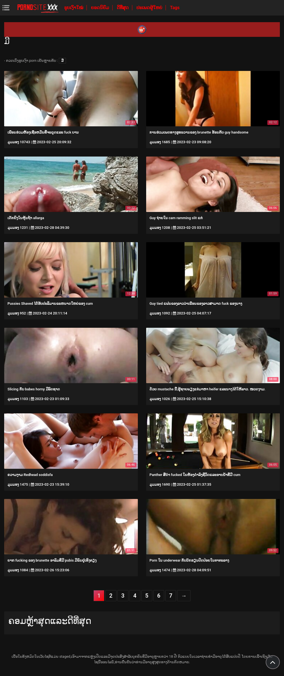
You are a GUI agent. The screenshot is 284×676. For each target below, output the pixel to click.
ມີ (62, 61)
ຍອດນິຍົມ (100, 7)
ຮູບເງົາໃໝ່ (74, 7)
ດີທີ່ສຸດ (123, 7)
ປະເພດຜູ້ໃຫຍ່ (149, 7)
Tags (175, 7)
